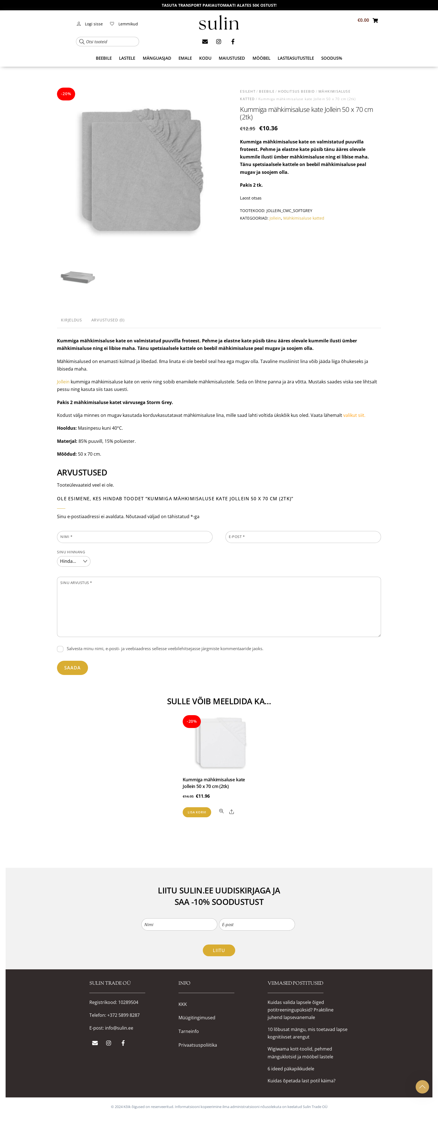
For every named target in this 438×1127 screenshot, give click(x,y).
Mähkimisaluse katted (303, 218)
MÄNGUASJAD (157, 58)
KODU (205, 58)
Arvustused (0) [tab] (108, 320)
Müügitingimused (196, 1018)
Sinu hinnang (71, 551)
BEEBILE (104, 58)
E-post (237, 536)
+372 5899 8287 (123, 1015)
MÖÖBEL (261, 58)
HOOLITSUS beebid (296, 91)
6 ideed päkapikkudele (291, 1069)
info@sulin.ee (119, 1028)
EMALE (185, 58)
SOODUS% (331, 58)
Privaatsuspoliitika (197, 1045)
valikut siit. (354, 415)
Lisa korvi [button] (197, 812)
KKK (182, 1004)
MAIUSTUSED (232, 58)
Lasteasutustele (296, 58)
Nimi (66, 536)
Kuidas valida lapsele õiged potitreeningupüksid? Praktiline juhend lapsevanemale (301, 1009)
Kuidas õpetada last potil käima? (301, 1081)
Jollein (275, 218)
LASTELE (127, 58)
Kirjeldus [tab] (71, 320)
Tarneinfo (188, 1031)
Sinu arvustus (76, 582)
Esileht (247, 91)
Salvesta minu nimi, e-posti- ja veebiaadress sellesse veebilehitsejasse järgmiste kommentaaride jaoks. (165, 648)
